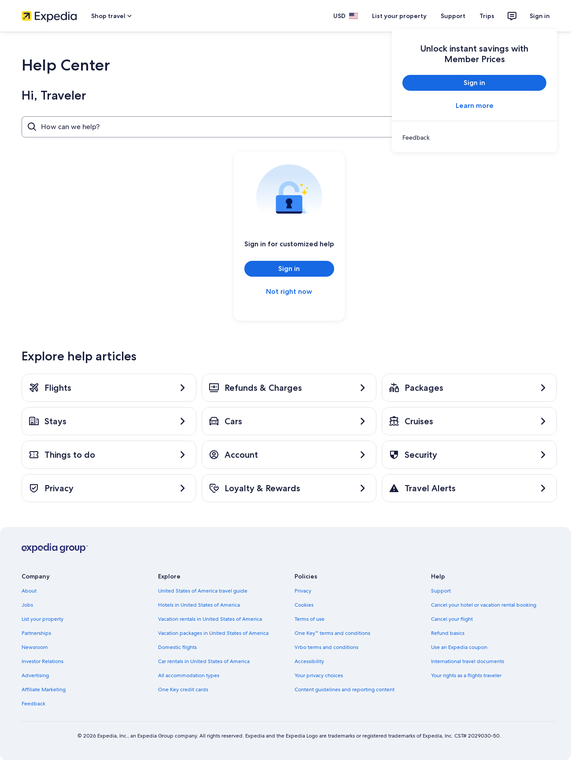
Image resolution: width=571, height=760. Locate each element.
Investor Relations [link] (42, 661)
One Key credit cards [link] (183, 689)
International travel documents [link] (467, 661)
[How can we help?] (250, 126)
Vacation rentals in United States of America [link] (210, 619)
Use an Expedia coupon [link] (459, 647)
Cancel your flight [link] (452, 619)
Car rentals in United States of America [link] (204, 661)
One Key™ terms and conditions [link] (333, 633)
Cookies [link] (304, 604)
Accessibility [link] (309, 661)
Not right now (289, 291)
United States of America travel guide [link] (202, 590)
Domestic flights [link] (177, 647)
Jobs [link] (27, 604)
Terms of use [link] (309, 619)
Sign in (540, 16)
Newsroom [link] (35, 647)
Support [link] (441, 590)
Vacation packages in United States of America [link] (213, 633)
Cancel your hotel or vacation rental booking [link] (483, 604)
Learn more (474, 105)
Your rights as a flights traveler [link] (466, 675)
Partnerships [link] (36, 633)
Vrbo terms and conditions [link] (326, 647)
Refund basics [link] (447, 633)
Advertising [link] (35, 675)
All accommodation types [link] (188, 675)
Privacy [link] (303, 590)
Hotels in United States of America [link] (199, 604)
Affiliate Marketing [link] (44, 689)
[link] (474, 137)
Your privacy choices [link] (319, 675)
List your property (399, 16)
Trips (486, 16)
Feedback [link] (33, 703)
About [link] (29, 590)
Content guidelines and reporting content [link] (344, 689)
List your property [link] (42, 619)
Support (453, 16)
